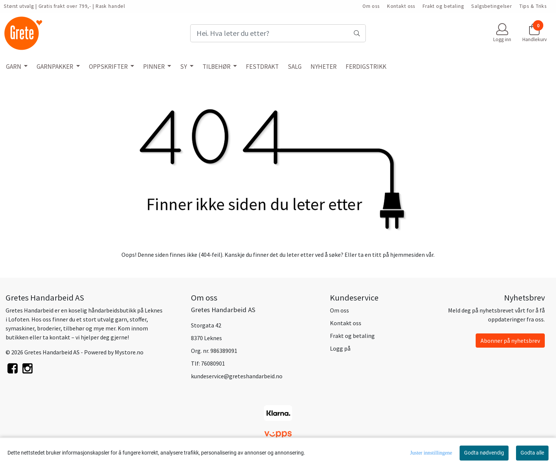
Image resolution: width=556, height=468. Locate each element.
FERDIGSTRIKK (366, 66)
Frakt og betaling (443, 6)
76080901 (213, 363)
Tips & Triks (533, 6)
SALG (295, 66)
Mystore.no (129, 352)
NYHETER (324, 66)
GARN (14, 66)
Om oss (371, 6)
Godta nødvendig (484, 453)
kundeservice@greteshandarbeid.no (236, 376)
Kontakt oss (401, 6)
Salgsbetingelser (491, 6)
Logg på (340, 348)
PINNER (154, 66)
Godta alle (532, 453)
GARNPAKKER (55, 66)
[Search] (277, 33)
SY (184, 66)
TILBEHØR (217, 66)
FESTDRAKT (262, 66)
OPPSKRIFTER (109, 66)
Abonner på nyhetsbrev (510, 340)
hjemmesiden (407, 254)
